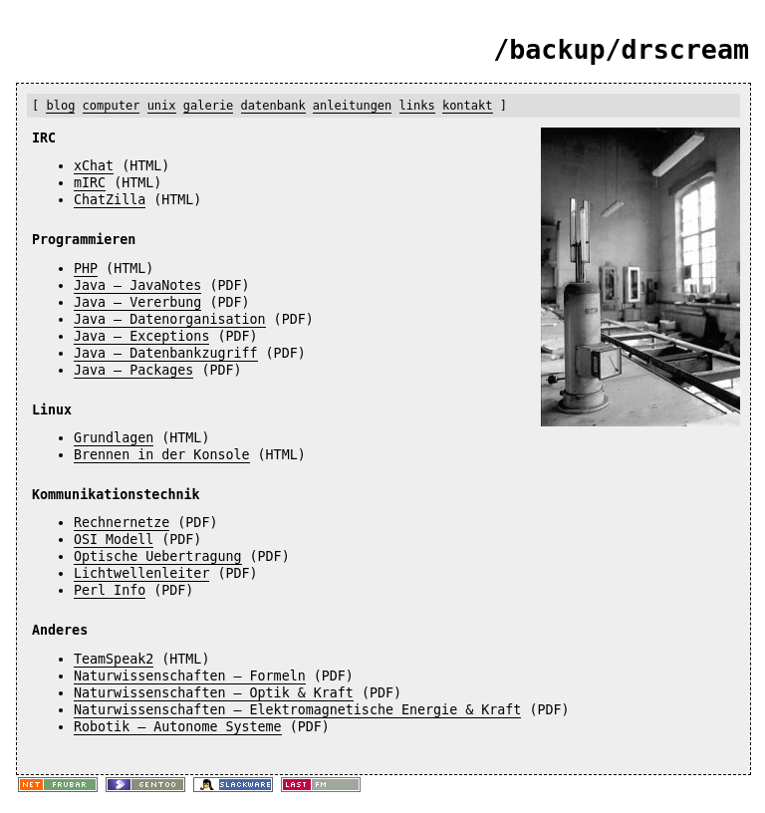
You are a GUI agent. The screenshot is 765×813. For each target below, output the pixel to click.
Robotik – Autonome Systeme (178, 726)
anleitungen (352, 106)
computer (111, 106)
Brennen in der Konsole (162, 454)
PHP (86, 268)
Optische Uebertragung (158, 556)
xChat (94, 165)
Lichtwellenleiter (141, 573)
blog (60, 106)
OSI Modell (113, 539)
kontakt (467, 106)
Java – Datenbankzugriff (166, 353)
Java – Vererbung (137, 302)
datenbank (273, 106)
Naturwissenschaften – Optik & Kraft (214, 692)
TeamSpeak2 (113, 659)
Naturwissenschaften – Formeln (190, 676)
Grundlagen (113, 437)
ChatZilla (109, 199)
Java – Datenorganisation (170, 319)
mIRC (90, 182)
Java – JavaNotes (137, 285)
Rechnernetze (121, 522)
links (417, 106)
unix (161, 106)
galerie (208, 106)
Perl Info (109, 590)
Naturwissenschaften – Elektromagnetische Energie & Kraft (297, 709)
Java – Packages (133, 370)
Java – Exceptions (141, 336)
